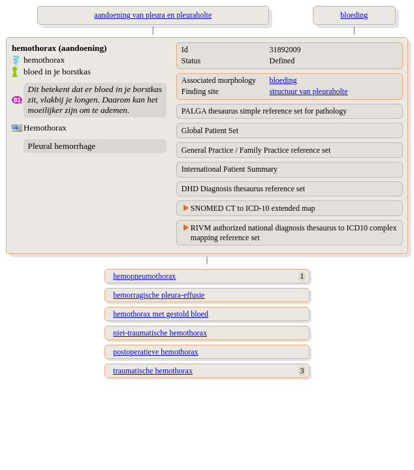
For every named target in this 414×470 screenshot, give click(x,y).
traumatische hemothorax (153, 370)
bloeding (283, 80)
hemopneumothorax (144, 276)
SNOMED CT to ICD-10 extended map (253, 208)
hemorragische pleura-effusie (158, 295)
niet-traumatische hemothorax (160, 332)
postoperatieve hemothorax (155, 351)
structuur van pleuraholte (309, 91)
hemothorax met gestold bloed (160, 314)
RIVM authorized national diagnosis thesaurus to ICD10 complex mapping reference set (294, 232)
